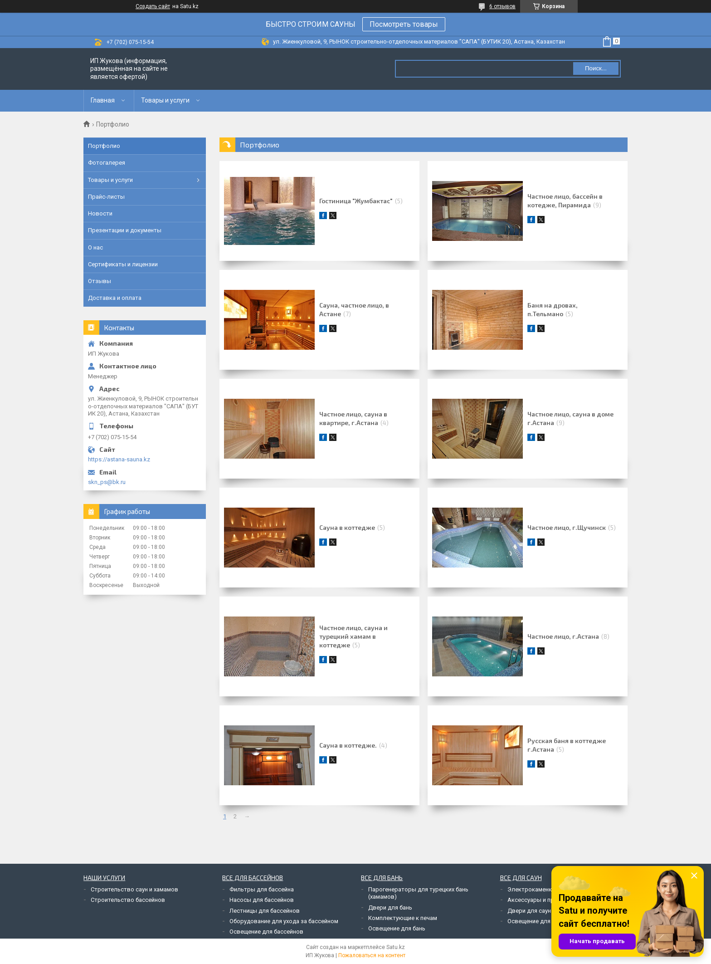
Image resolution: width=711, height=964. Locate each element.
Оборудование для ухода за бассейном (283, 921)
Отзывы (99, 281)
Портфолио (104, 145)
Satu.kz (395, 947)
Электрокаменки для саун (543, 889)
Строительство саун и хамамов (134, 889)
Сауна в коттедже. (348, 745)
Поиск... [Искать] (596, 68)
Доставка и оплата (114, 297)
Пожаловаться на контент (371, 955)
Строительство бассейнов (128, 899)
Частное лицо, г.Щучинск (566, 527)
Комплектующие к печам (402, 918)
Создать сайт (153, 6)
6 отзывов (502, 6)
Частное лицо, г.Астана (563, 636)
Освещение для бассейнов (266, 931)
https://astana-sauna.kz (119, 459)
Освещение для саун (535, 921)
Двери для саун (529, 910)
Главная (103, 100)
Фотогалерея (106, 162)
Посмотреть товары (404, 24)
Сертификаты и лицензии (123, 264)
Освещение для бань (396, 928)
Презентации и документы (124, 230)
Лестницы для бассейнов (264, 910)
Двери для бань (390, 907)
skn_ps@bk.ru (107, 482)
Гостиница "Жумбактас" (356, 201)
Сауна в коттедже (347, 527)
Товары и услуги (165, 100)
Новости (100, 213)
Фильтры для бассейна (261, 889)
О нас (95, 247)
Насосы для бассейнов (261, 899)
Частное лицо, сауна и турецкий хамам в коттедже (353, 636)
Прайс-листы (106, 196)
